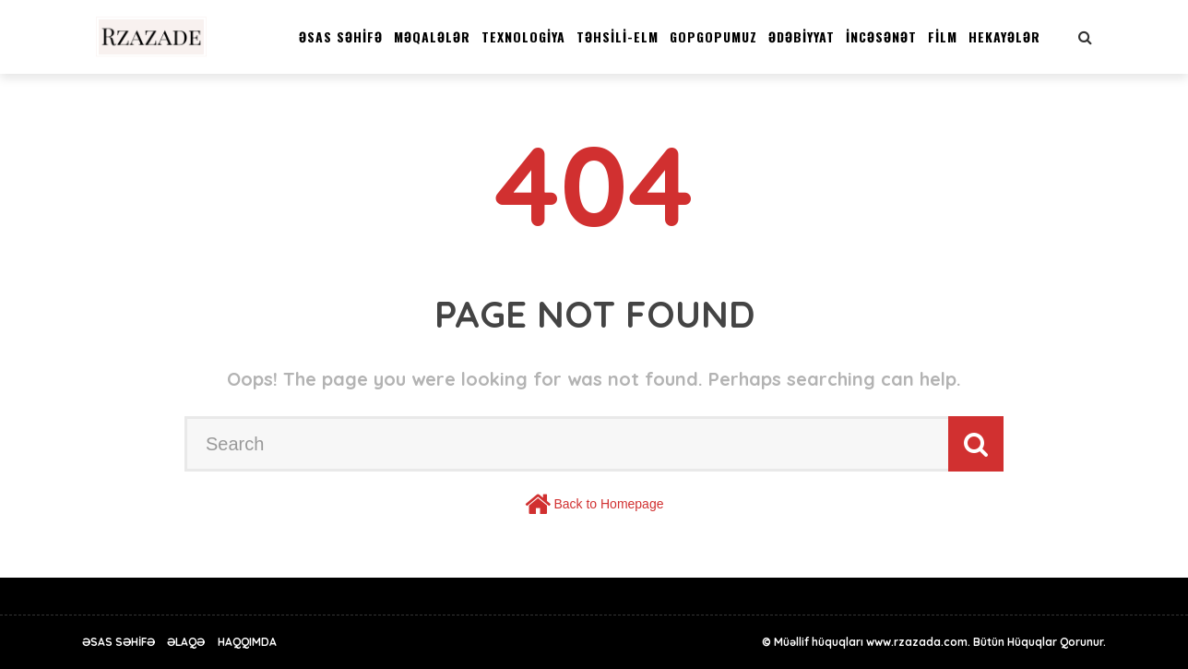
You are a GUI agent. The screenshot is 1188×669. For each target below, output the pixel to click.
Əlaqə (186, 642)
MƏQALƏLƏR (432, 36)
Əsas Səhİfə (341, 36)
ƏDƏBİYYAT (801, 36)
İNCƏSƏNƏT (881, 36)
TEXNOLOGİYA (523, 36)
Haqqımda (247, 642)
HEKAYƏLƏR (1004, 36)
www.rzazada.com (917, 642)
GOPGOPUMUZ (713, 36)
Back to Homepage (608, 503)
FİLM (942, 36)
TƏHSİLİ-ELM (617, 36)
